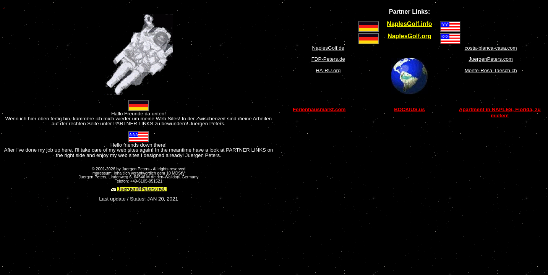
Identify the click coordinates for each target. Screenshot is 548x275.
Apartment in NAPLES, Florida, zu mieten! (500, 112)
